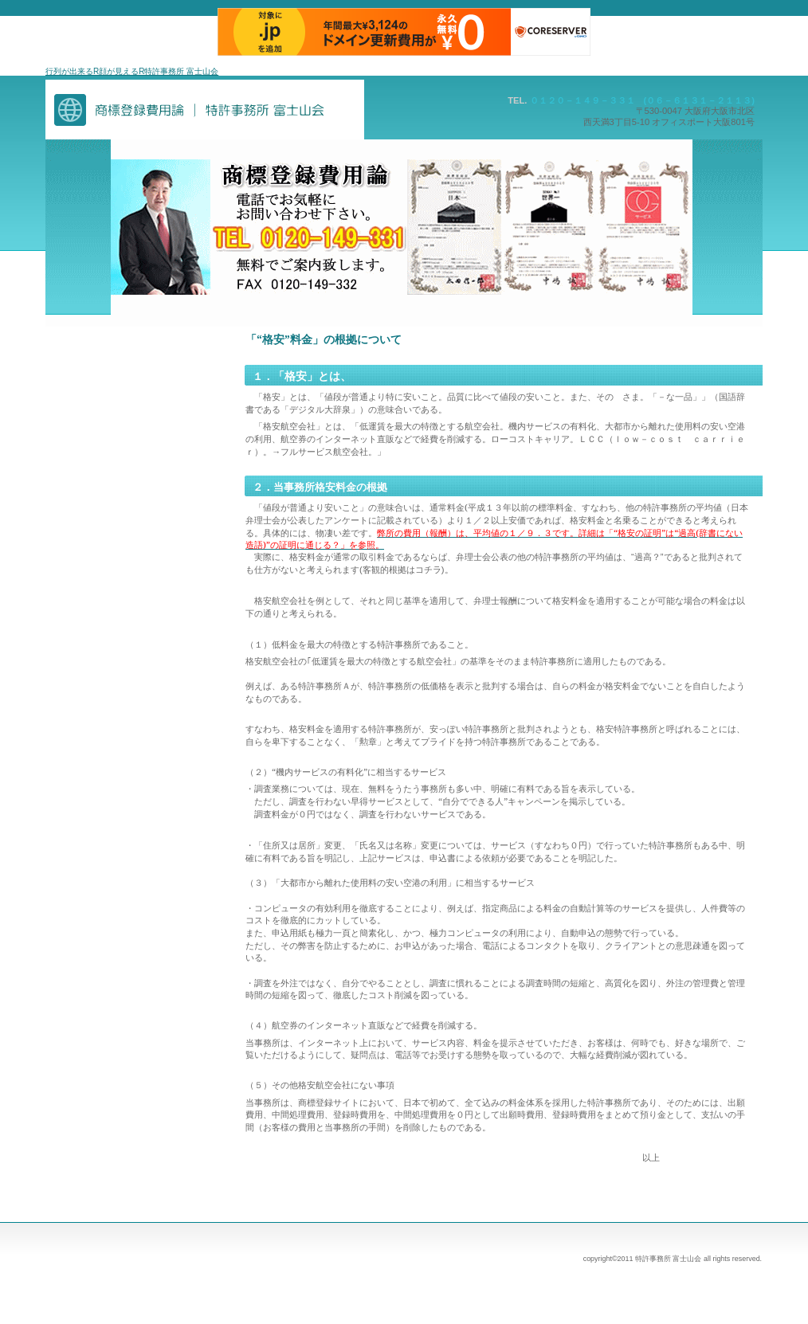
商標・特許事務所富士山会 (204, 109)
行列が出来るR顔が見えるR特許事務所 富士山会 (131, 71)
